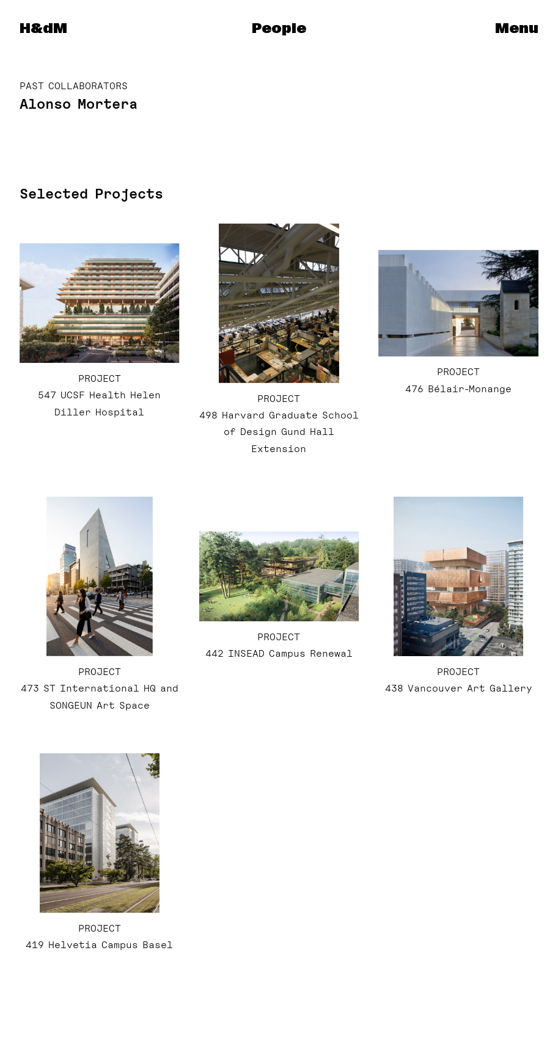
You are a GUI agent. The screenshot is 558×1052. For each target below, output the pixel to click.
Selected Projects (91, 194)
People (279, 29)
